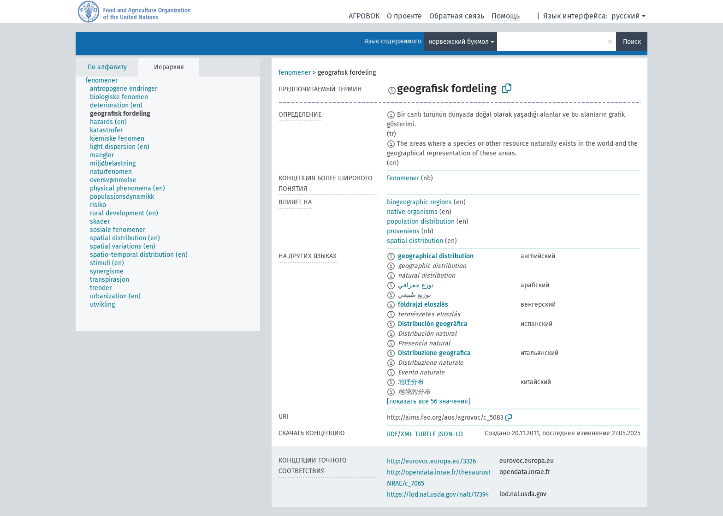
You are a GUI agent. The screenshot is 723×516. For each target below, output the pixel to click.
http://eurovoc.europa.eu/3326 (431, 461)
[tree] (168, 204)
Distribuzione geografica (434, 353)
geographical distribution (436, 256)
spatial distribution (415, 241)
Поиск (632, 42)
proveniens (403, 231)
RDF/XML (400, 434)
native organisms (412, 212)
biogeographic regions (419, 202)
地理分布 (411, 382)
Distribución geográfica (433, 324)
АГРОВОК (364, 16)
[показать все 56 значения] (428, 401)
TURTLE (425, 434)
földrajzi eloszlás (423, 304)
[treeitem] (105, 81)
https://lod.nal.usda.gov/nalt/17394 (438, 494)
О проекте (404, 16)
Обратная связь (456, 16)
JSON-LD (450, 434)
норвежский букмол (458, 42)
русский (625, 16)
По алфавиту (107, 67)
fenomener (295, 73)
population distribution (421, 221)
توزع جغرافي (415, 285)
